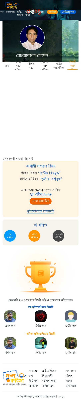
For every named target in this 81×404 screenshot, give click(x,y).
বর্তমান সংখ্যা (49, 381)
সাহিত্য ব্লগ (48, 386)
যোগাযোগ (33, 386)
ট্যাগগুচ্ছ (10, 12)
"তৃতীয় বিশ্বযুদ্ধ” (49, 173)
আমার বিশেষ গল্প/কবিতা (31, 66)
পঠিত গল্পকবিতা (59, 66)
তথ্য (7, 66)
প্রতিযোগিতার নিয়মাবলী (40, 211)
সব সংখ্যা (71, 371)
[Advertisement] (40, 111)
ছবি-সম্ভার (20, 13)
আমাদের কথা (29, 13)
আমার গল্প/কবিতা (17, 66)
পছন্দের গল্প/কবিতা (45, 66)
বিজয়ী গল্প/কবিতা (72, 66)
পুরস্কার (40, 12)
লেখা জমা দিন (40, 201)
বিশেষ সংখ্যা (69, 378)
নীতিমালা (33, 381)
